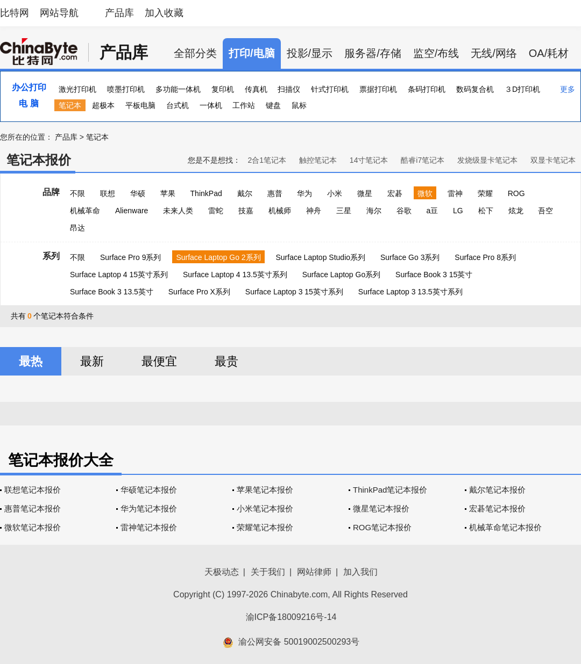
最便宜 (159, 361)
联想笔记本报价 (32, 489)
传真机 (256, 89)
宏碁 (394, 193)
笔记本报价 (38, 160)
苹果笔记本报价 (265, 489)
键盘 (273, 105)
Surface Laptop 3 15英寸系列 (294, 291)
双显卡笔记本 (553, 160)
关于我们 (268, 571)
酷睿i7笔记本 (422, 160)
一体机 (211, 105)
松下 (485, 210)
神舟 (313, 210)
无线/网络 (494, 53)
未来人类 (178, 210)
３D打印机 (522, 89)
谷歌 (404, 210)
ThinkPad (206, 193)
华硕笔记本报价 (149, 489)
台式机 (177, 105)
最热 (30, 361)
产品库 (119, 13)
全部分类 (195, 53)
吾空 (545, 210)
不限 (77, 193)
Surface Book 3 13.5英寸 (111, 291)
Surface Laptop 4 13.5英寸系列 (235, 274)
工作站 (243, 105)
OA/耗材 (549, 53)
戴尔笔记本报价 (497, 489)
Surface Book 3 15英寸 (433, 274)
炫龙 (515, 210)
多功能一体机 (178, 89)
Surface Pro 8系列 (485, 257)
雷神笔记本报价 (149, 527)
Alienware (131, 210)
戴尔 (244, 193)
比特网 (14, 13)
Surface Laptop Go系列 (341, 274)
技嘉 (245, 210)
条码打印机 (426, 89)
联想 (107, 193)
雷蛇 (215, 210)
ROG (516, 193)
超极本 (103, 105)
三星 (343, 210)
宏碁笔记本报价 (497, 508)
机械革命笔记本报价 (505, 527)
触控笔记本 (318, 160)
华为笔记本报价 (149, 508)
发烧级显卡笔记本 (487, 160)
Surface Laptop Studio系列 (320, 257)
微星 (364, 193)
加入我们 (360, 571)
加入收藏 (164, 13)
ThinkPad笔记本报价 (390, 489)
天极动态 (221, 571)
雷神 (455, 193)
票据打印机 (378, 89)
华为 (304, 193)
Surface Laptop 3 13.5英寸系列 (410, 291)
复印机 (222, 89)
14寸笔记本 (369, 160)
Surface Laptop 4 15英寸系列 (119, 274)
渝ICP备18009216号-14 (291, 617)
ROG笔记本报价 (382, 527)
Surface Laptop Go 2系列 (218, 257)
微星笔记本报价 (381, 508)
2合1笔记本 (266, 160)
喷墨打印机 (126, 89)
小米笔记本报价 (265, 508)
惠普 (274, 193)
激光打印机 (77, 89)
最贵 (226, 361)
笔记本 (70, 105)
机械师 (279, 210)
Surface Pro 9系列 (130, 257)
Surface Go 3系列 (410, 257)
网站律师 (314, 571)
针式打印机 (330, 89)
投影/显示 (310, 53)
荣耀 (485, 193)
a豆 (432, 210)
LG (458, 210)
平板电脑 (140, 105)
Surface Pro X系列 (199, 291)
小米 (334, 193)
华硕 (137, 193)
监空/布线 (436, 53)
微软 (425, 193)
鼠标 (299, 105)
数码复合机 (475, 89)
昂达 (77, 227)
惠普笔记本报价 (32, 508)
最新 (92, 361)
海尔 (373, 210)
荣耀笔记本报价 (265, 527)
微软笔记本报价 (32, 527)
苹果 (167, 193)
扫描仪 (289, 89)
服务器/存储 (372, 53)
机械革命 (85, 210)
